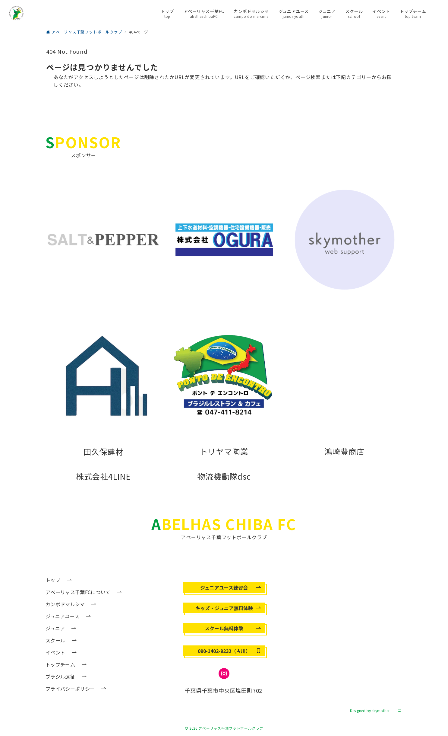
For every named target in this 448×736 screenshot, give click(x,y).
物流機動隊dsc (224, 476)
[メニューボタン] (436, 13)
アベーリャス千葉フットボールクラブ (230, 728)
